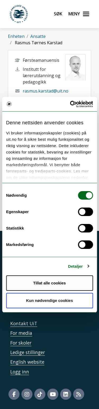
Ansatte (38, 36)
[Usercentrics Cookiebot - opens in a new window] (70, 104)
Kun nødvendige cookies (49, 300)
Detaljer (75, 266)
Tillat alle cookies (49, 283)
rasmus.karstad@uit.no (45, 91)
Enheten (16, 36)
